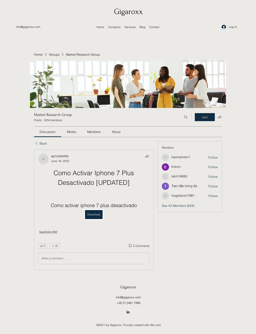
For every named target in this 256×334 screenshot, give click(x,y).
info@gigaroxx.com (28, 27)
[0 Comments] (138, 246)
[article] (94, 210)
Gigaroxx (128, 11)
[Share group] (219, 117)
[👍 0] (42, 245)
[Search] (185, 117)
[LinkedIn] (128, 312)
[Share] (147, 156)
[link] (48, 132)
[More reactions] (54, 245)
